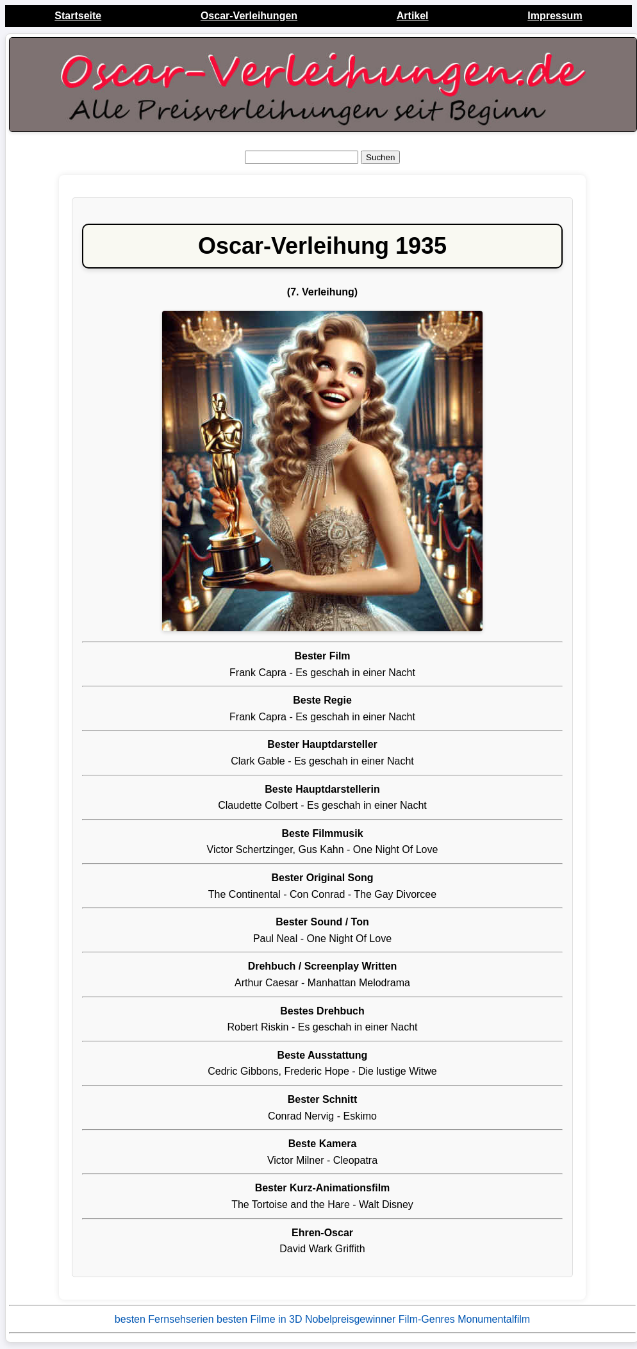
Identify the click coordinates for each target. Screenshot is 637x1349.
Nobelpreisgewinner (350, 1319)
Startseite (77, 15)
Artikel (413, 15)
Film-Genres (427, 1319)
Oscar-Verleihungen (249, 15)
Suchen (380, 157)
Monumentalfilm (494, 1319)
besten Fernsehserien (164, 1319)
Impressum (554, 15)
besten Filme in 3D (259, 1319)
